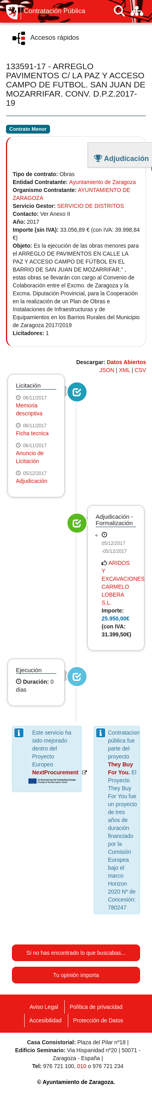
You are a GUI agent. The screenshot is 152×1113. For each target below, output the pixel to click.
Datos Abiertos (126, 362)
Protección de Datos (98, 1020)
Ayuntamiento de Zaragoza (102, 182)
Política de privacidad (95, 1007)
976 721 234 (107, 1066)
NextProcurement (55, 772)
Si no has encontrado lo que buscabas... (76, 953)
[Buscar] (119, 11)
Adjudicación (31, 481)
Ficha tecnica (32, 433)
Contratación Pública (54, 11)
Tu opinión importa (76, 975)
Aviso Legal (43, 1007)
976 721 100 (58, 1066)
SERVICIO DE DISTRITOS (90, 206)
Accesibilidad (45, 1020)
